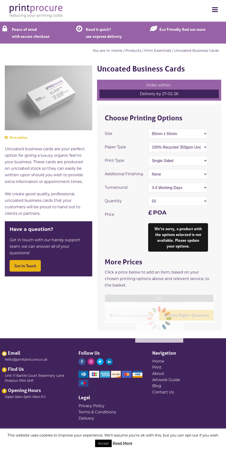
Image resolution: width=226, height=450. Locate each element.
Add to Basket (178, 237)
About (158, 373)
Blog (156, 386)
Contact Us (163, 392)
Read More (122, 443)
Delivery (86, 418)
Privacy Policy (91, 406)
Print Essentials (157, 50)
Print (157, 367)
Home (116, 50)
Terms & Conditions (97, 412)
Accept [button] (103, 443)
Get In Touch (25, 265)
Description (16, 137)
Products (133, 50)
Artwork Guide (166, 380)
